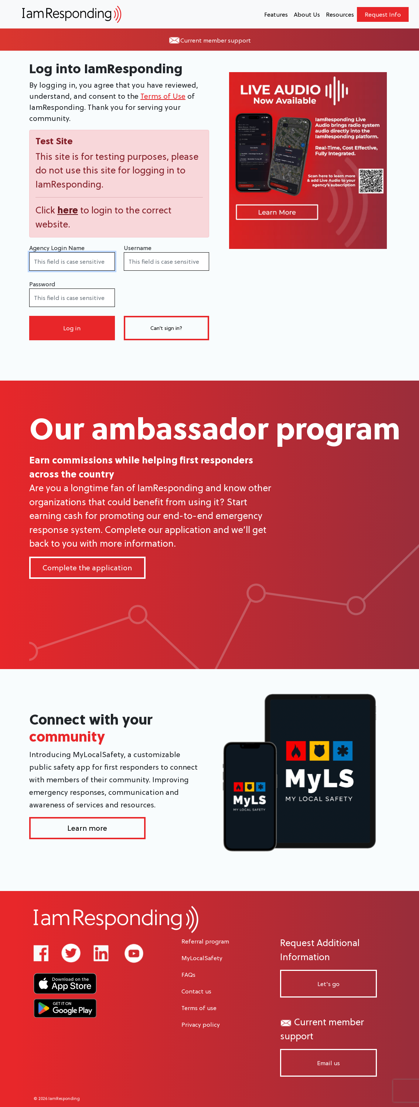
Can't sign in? (166, 328)
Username (137, 248)
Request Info (383, 14)
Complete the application (87, 568)
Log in (72, 328)
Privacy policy (200, 1024)
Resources (340, 14)
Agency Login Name (57, 248)
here (67, 210)
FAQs (188, 975)
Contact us (196, 991)
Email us (328, 1063)
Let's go (328, 984)
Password (42, 284)
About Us (307, 14)
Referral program (205, 941)
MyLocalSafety (201, 958)
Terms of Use (162, 96)
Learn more (87, 828)
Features (276, 14)
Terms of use (199, 1008)
